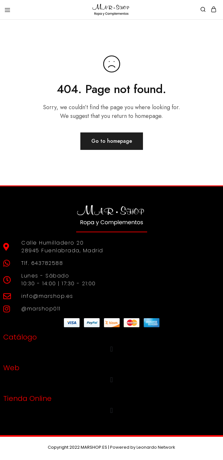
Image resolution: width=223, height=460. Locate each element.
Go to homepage (111, 141)
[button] (111, 349)
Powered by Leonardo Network (142, 447)
